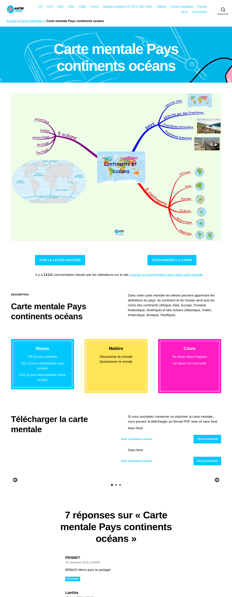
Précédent (15, 509)
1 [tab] (112, 543)
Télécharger (207, 438)
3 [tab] (120, 543)
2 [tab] (116, 543)
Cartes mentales (181, 6)
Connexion (199, 12)
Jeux (184, 12)
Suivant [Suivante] (216, 509)
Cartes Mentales (31, 21)
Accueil (11, 21)
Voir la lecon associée (60, 260)
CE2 (60, 6)
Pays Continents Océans (137, 438)
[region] (116, 510)
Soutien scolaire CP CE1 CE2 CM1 (127, 6)
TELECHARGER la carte (172, 260)
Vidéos (161, 6)
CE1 (50, 6)
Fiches (202, 6)
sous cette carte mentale (166, 275)
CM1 (71, 6)
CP (40, 6)
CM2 (82, 6)
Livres (94, 6)
